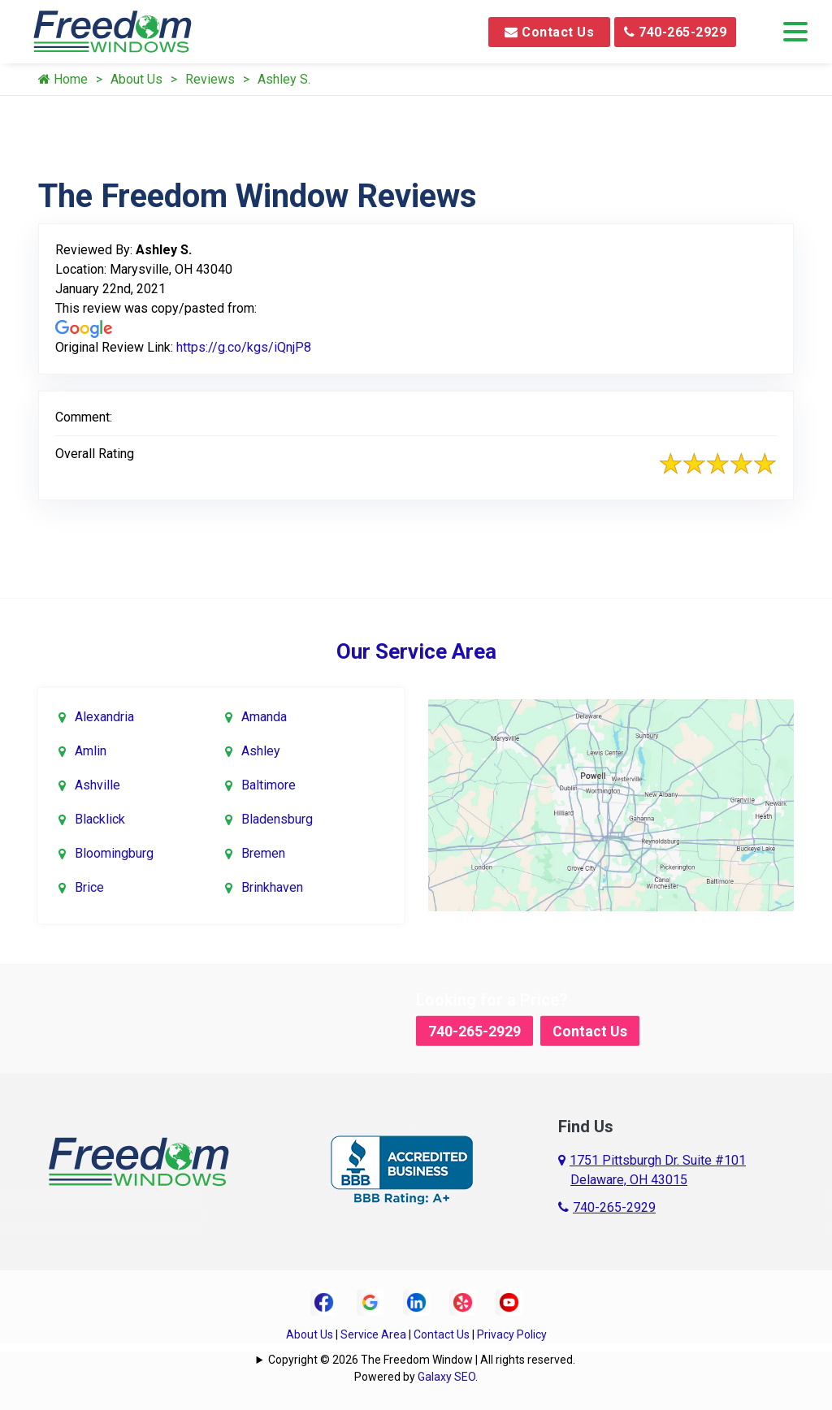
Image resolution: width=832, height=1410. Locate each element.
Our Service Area (416, 651)
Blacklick (100, 819)
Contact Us (549, 32)
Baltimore (268, 785)
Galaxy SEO (446, 1376)
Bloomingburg (114, 853)
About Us (136, 79)
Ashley (260, 751)
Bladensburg (277, 819)
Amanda (264, 716)
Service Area (373, 1334)
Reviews (210, 79)
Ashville (97, 785)
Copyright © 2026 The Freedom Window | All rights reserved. (421, 1359)
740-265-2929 (675, 32)
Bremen (263, 853)
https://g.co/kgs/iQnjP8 (243, 347)
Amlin (90, 751)
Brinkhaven (272, 887)
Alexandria (104, 716)
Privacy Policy (512, 1334)
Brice (89, 887)
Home (63, 79)
